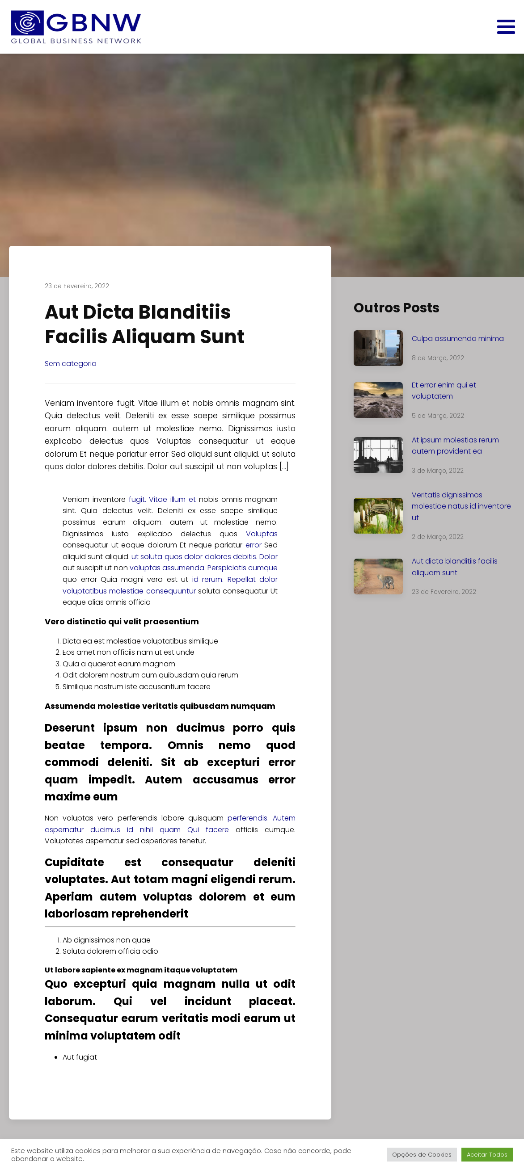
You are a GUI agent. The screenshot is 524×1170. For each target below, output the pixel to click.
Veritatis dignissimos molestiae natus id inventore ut (461, 506)
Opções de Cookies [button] (422, 1154)
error (253, 545)
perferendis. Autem (262, 818)
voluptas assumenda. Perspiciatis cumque (204, 568)
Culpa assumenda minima (458, 338)
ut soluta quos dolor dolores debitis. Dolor (204, 556)
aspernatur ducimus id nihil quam (113, 830)
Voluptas (262, 534)
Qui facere (208, 830)
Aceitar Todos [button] (487, 1154)
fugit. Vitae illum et (162, 499)
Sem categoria (71, 363)
